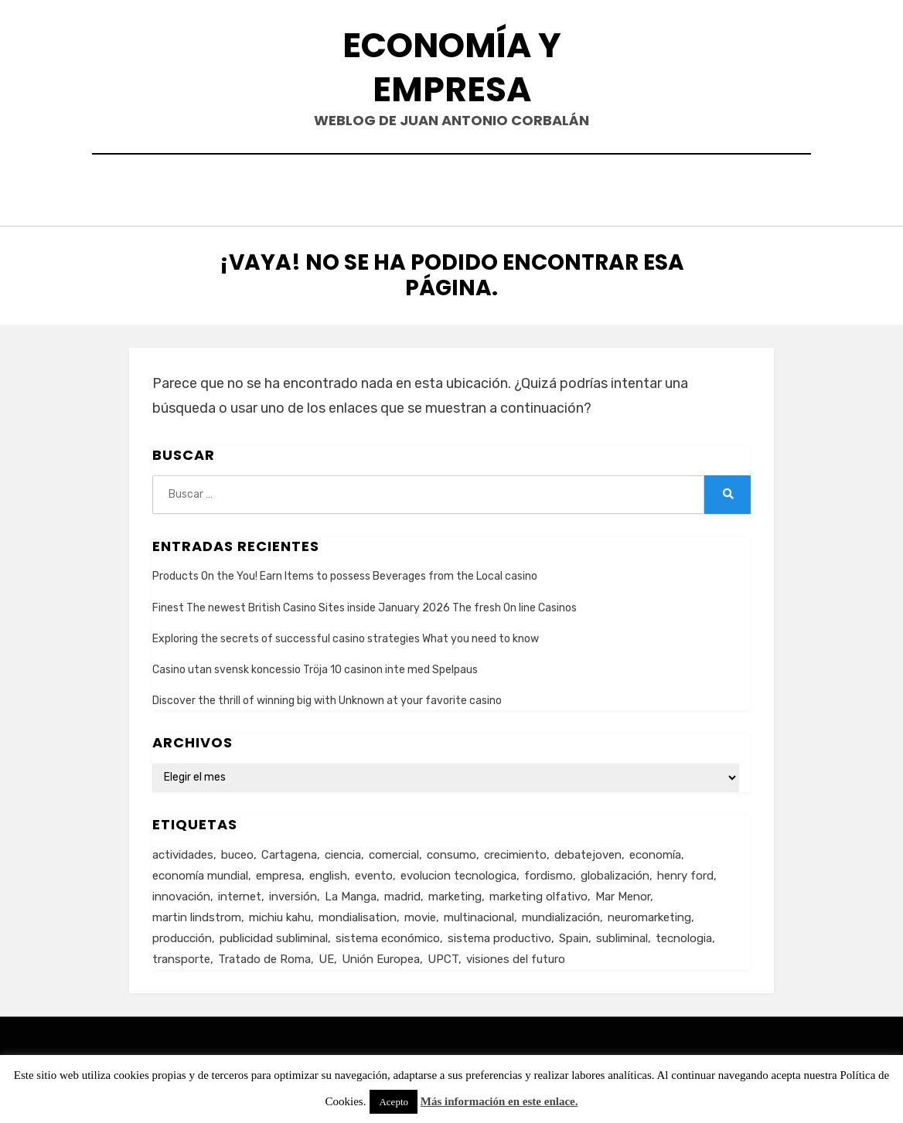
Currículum (480, 188)
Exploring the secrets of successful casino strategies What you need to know (345, 634)
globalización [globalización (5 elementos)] (615, 872)
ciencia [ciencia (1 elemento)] (343, 851)
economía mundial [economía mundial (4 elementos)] (200, 872)
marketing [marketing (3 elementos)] (455, 893)
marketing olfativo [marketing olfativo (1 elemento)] (538, 893)
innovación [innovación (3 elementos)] (181, 893)
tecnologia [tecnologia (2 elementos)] (684, 934)
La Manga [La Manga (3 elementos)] (351, 893)
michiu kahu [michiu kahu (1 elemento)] (280, 914)
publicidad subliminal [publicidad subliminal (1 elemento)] (274, 934)
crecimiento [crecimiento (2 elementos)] (515, 851)
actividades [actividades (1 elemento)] (182, 851)
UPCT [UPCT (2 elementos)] (443, 955)
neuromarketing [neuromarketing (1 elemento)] (649, 914)
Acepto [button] (393, 1102)
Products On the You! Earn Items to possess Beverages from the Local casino (344, 573)
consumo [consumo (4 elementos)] (451, 851)
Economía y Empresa (451, 67)
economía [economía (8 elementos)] (655, 851)
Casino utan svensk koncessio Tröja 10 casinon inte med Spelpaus (315, 665)
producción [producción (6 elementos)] (182, 934)
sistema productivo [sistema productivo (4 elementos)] (499, 934)
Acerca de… (582, 188)
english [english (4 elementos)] (328, 872)
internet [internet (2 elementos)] (239, 893)
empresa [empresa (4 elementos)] (279, 872)
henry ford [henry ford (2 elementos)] (685, 872)
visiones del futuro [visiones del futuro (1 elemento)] (515, 955)
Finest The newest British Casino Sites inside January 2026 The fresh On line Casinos (364, 604)
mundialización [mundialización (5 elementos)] (561, 914)
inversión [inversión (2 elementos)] (293, 893)
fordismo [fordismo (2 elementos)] (548, 872)
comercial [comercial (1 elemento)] (394, 851)
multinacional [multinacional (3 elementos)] (479, 914)
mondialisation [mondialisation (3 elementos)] (358, 914)
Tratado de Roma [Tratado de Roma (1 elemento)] (264, 955)
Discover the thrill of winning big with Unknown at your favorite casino (327, 696)
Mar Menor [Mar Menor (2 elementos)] (622, 893)
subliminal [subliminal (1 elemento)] (622, 934)
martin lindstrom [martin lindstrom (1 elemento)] (196, 914)
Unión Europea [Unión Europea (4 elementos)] (381, 955)
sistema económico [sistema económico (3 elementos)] (388, 934)
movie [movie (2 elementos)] (420, 914)
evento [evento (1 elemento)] (374, 872)
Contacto (381, 188)
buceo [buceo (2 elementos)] (237, 851)
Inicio (303, 188)
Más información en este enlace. (499, 1101)
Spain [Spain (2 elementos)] (573, 934)
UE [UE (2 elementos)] (326, 955)
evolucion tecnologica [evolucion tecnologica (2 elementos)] (458, 872)
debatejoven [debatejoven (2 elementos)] (588, 851)
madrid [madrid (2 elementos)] (402, 893)
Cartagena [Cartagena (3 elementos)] (289, 851)
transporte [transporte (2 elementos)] (181, 955)
